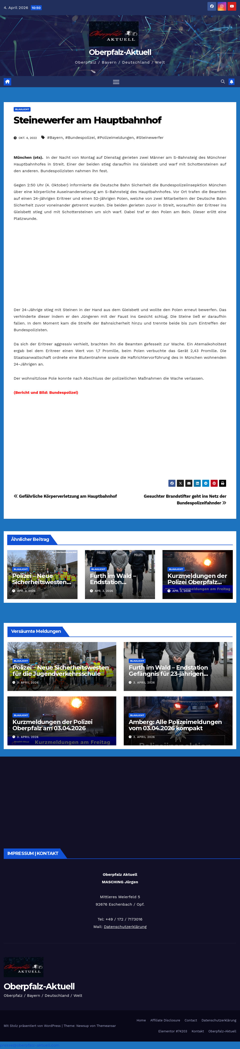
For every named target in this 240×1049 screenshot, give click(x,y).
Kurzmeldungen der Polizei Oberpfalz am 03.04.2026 (197, 582)
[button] (223, 81)
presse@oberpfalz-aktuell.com (29, 1045)
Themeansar (106, 1026)
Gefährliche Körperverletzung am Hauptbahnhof (65, 496)
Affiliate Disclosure (165, 1020)
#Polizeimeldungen (115, 137)
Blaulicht (22, 109)
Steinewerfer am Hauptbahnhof (87, 120)
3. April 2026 (28, 683)
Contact (191, 1020)
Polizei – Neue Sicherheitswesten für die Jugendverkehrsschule (60, 670)
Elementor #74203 (172, 1031)
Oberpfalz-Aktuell (120, 52)
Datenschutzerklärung (125, 926)
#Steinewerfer (149, 137)
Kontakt (198, 1031)
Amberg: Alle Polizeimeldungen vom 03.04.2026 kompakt (175, 725)
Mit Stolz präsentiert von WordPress (33, 1026)
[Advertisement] (120, 264)
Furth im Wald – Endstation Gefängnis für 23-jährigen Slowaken (168, 674)
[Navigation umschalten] (116, 81)
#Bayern (55, 137)
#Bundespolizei (80, 137)
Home (141, 1020)
